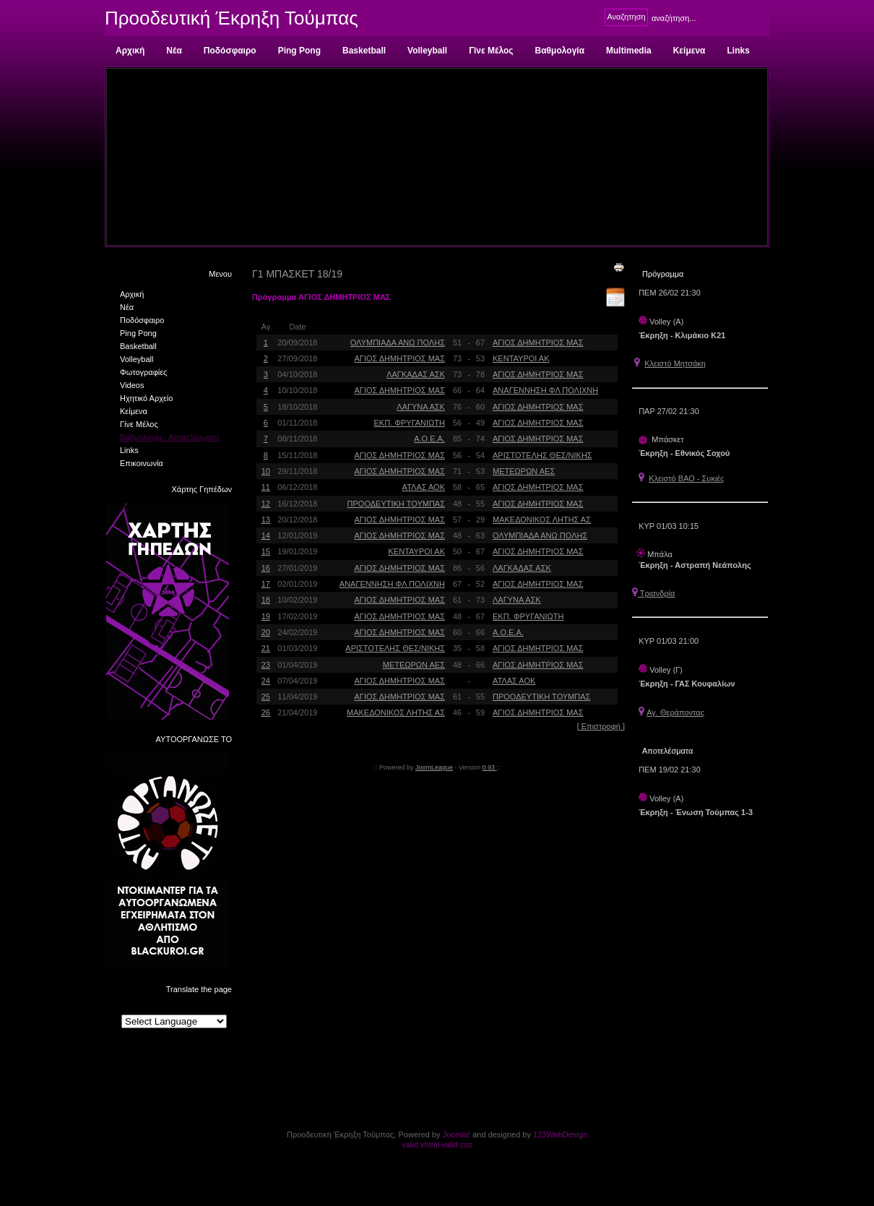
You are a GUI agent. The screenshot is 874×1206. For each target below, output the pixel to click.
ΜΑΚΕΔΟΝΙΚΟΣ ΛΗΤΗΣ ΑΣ (542, 519)
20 (265, 632)
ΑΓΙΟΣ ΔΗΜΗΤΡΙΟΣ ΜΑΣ (538, 342)
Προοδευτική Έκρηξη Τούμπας (231, 18)
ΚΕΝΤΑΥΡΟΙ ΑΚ (521, 358)
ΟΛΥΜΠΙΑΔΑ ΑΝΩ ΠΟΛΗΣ (397, 342)
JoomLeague (434, 767)
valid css (456, 1144)
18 (265, 599)
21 (265, 648)
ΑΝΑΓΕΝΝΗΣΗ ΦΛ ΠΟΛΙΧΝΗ (545, 390)
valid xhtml (420, 1144)
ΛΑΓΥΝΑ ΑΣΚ (421, 406)
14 (265, 535)
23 (265, 664)
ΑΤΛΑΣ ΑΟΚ (423, 487)
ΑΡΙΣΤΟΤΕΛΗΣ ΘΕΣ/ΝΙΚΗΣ (542, 455)
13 (265, 519)
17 (265, 584)
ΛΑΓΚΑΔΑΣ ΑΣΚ (415, 374)
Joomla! (457, 1134)
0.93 (490, 767)
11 (265, 487)
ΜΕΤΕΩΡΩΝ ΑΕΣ (524, 471)
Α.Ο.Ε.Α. (429, 438)
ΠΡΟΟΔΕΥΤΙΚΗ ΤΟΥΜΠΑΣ (396, 503)
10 (265, 471)
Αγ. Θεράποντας (675, 712)
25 (265, 696)
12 (265, 503)
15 (265, 551)
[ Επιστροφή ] (601, 726)
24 (265, 680)
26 (265, 712)
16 (265, 568)
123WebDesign (560, 1134)
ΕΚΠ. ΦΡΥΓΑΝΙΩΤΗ (409, 422)
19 (265, 616)
